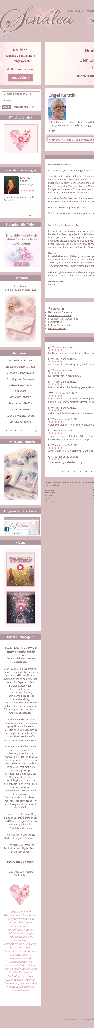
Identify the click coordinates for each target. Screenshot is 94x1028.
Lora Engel (25, 178)
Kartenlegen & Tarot (20, 360)
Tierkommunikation (21, 403)
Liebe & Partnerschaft (20, 415)
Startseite (75, 10)
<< (62, 471)
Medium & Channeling (20, 372)
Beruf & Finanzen (20, 422)
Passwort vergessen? (24, 106)
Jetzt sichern (21, 78)
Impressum (71, 1019)
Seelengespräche (20, 397)
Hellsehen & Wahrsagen (20, 366)
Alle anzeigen (50, 500)
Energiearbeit (20, 409)
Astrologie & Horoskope (21, 379)
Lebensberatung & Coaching (63, 318)
